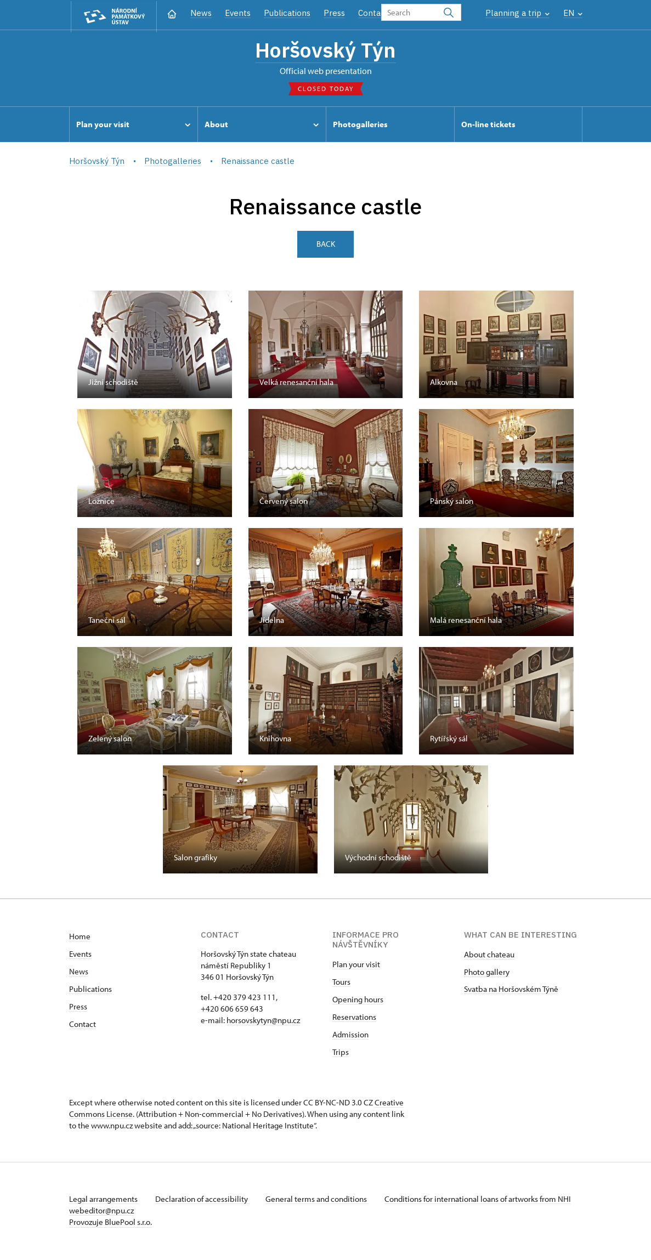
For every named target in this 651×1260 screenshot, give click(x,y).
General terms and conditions (320, 1200)
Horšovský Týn (325, 50)
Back (325, 245)
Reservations (354, 1018)
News (201, 13)
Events (238, 13)
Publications (287, 13)
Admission (350, 1036)
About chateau (489, 956)
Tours (341, 983)
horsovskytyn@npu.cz (263, 1022)
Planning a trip (517, 13)
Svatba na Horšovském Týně (511, 990)
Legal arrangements (104, 1200)
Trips (340, 1053)
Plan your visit (356, 966)
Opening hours (357, 1001)
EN (572, 13)
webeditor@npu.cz (133, 1212)
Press (334, 13)
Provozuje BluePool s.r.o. (110, 1223)
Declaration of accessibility (204, 1200)
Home (79, 938)
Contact (373, 13)
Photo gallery (487, 973)
